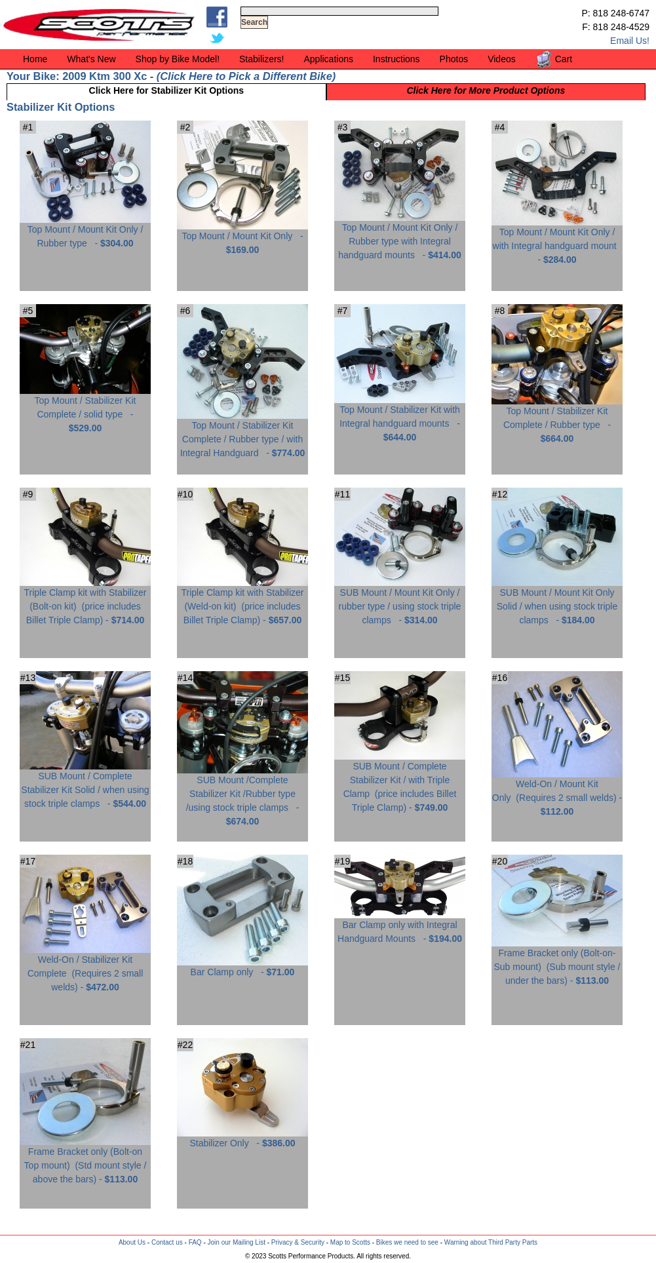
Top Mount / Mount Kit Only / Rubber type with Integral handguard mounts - (399, 236)
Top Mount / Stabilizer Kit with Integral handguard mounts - (399, 418)
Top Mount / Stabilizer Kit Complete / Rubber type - (557, 420)
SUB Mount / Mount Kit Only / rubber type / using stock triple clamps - (399, 601)
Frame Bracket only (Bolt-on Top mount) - (85, 1160)
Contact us (167, 1242)
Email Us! (629, 40)
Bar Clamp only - (242, 967)
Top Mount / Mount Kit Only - (242, 238)
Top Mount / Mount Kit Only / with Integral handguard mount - (557, 241)
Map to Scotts (350, 1242)
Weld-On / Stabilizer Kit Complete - (85, 968)
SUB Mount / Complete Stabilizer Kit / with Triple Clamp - (399, 782)
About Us (132, 1242)
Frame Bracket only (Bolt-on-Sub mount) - (557, 962)
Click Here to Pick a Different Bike (246, 76)
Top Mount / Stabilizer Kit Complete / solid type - (85, 409)
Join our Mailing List (236, 1242)
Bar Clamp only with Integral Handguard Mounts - (399, 927)
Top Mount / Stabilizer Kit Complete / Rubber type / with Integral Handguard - (242, 434)
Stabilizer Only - (242, 1138)
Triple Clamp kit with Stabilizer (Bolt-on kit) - (85, 601)
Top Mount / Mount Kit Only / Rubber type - (85, 231)
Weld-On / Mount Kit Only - (557, 793)
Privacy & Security (297, 1242)
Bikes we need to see (407, 1242)
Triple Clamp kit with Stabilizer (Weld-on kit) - (242, 601)
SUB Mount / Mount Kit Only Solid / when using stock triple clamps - (557, 601)
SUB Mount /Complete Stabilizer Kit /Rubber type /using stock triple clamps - (242, 795)
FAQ (195, 1242)
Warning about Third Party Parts (490, 1242)
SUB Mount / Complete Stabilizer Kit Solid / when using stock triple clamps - (85, 785)
